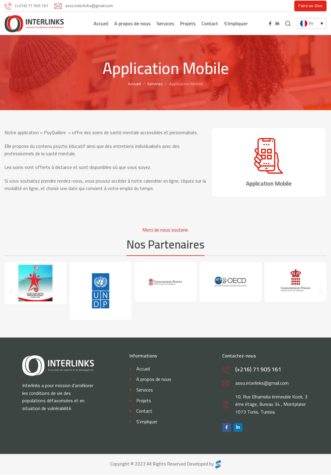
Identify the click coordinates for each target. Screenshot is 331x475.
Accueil (134, 84)
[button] (11, 291)
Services (155, 84)
